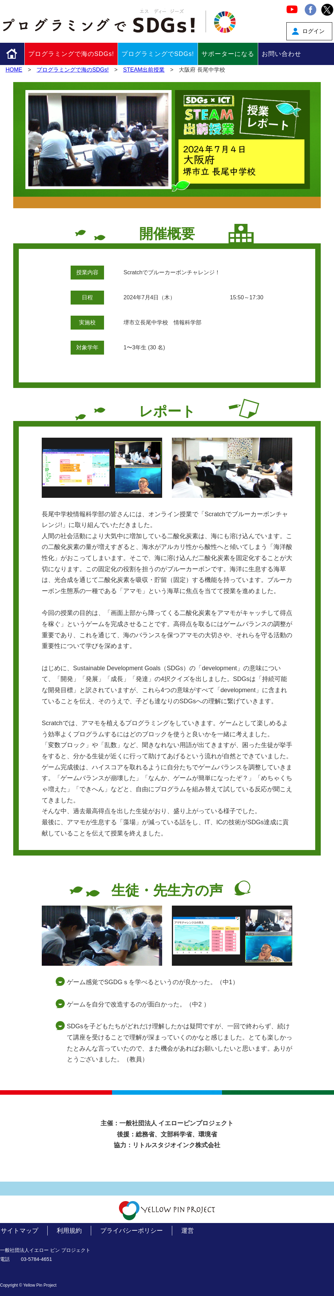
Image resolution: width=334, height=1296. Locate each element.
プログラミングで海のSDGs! (71, 53)
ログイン (313, 31)
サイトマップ (19, 1230)
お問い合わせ (281, 53)
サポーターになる (227, 53)
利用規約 (69, 1230)
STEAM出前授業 (144, 70)
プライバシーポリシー (131, 1230)
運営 (187, 1230)
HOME (14, 70)
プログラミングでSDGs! (157, 53)
